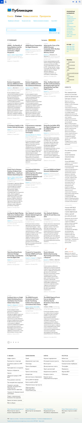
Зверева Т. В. (34, 258)
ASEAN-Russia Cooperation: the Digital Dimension (34, 46)
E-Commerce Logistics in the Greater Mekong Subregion (15, 126)
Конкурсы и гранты (49, 374)
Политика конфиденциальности (44, 418)
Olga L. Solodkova (11, 178)
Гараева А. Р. (15, 305)
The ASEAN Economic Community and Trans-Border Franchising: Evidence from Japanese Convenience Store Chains (33, 300)
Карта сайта (41, 421)
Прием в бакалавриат (31, 366)
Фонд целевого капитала (13, 380)
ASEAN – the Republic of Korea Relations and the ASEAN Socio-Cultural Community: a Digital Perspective (14, 48)
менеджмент (70, 32)
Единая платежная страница (14, 400)
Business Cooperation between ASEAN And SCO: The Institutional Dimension (15, 83)
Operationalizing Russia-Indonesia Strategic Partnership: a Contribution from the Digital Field (15, 254)
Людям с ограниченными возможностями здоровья (14, 396)
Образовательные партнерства (34, 385)
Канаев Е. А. (28, 49)
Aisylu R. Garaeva (19, 54)
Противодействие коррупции (15, 382)
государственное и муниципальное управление (71, 20)
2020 (68, 49)
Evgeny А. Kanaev (29, 87)
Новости (68, 87)
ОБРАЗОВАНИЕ (30, 355)
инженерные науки (71, 26)
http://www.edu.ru (48, 409)
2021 (73, 48)
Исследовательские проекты (51, 361)
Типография (65, 366)
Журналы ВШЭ (65, 371)
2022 (70, 48)
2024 (73, 46)
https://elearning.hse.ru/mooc (69, 409)
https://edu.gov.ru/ (30, 409)
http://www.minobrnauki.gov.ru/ (15, 409)
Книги (10, 16)
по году (58, 40)
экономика (69, 36)
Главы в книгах (30, 16)
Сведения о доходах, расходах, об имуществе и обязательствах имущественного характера (14, 387)
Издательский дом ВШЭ (68, 361)
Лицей (27, 358)
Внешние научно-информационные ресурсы (51, 377)
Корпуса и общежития (13, 370)
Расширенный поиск (26, 20)
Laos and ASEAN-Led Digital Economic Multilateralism (52, 170)
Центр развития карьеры (32, 379)
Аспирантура (29, 374)
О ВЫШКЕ (10, 355)
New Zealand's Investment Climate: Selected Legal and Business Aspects (34, 214)
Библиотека (65, 358)
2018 (73, 49)
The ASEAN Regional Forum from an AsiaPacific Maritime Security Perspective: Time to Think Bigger (52, 300)
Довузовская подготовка (32, 361)
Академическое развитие (50, 371)
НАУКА (46, 355)
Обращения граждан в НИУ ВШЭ (14, 376)
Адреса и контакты (14, 418)
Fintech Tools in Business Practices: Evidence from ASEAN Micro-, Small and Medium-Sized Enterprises (15, 172)
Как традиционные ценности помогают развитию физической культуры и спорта (71, 95)
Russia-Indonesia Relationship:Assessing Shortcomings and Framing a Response (52, 254)
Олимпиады (29, 363)
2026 (68, 46)
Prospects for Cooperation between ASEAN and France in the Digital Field (34, 253)
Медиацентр (65, 369)
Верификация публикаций (13, 20)
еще (68, 51)
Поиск (52, 30)
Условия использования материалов (28, 418)
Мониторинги (47, 363)
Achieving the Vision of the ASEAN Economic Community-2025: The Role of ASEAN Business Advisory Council (52, 48)
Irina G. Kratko (36, 306)
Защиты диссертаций (49, 369)
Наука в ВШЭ (54, 20)
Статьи (18, 16)
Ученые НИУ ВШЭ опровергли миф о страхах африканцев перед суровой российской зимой (71, 212)
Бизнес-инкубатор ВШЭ (32, 382)
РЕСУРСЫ (65, 355)
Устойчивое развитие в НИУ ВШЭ (14, 364)
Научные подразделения (50, 358)
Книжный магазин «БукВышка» (69, 363)
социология (73, 34)
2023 (68, 48)
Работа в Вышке (11, 403)
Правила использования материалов (41, 20)
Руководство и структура (14, 361)
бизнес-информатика (70, 15)
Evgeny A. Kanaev (11, 54)
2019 (70, 49)
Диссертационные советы (51, 366)
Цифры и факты (11, 358)
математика (69, 31)
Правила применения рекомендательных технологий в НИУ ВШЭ (22, 421)
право (68, 34)
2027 (73, 44)
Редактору (76, 418)
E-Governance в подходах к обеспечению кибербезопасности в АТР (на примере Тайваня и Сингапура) (33, 129)
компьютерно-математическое (71, 28)
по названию (51, 40)
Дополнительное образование (34, 377)
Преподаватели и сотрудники (15, 367)
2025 (70, 46)
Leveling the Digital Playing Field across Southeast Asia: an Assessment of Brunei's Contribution (15, 215)
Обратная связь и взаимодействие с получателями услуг (31, 389)
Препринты (45, 16)
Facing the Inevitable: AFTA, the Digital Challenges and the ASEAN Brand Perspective (52, 128)
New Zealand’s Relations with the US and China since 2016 (52, 214)
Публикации (22, 10)
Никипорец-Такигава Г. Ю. (31, 134)
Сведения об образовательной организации (15, 392)
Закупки (9, 373)
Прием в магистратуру (31, 371)
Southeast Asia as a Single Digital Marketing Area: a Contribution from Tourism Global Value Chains (15, 299)
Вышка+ (27, 369)
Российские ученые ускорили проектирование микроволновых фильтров (71, 154)
